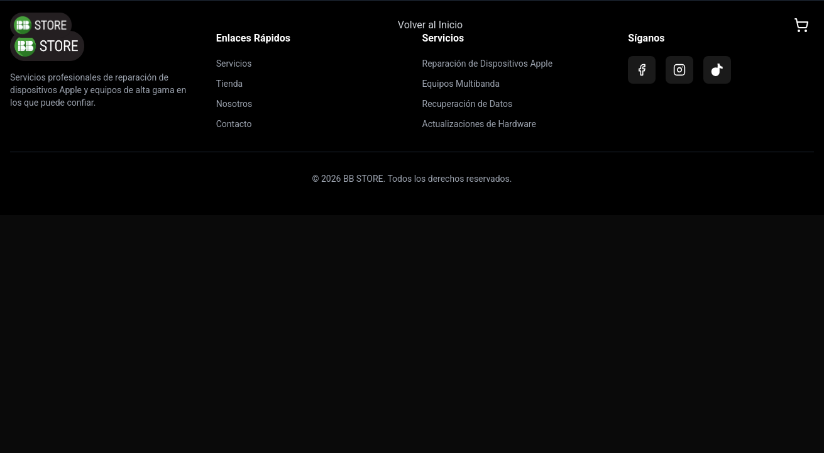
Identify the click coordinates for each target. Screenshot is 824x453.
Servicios (234, 64)
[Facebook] (642, 70)
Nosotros (234, 104)
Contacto (234, 124)
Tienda (229, 84)
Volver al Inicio (430, 24)
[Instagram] (679, 70)
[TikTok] (717, 70)
